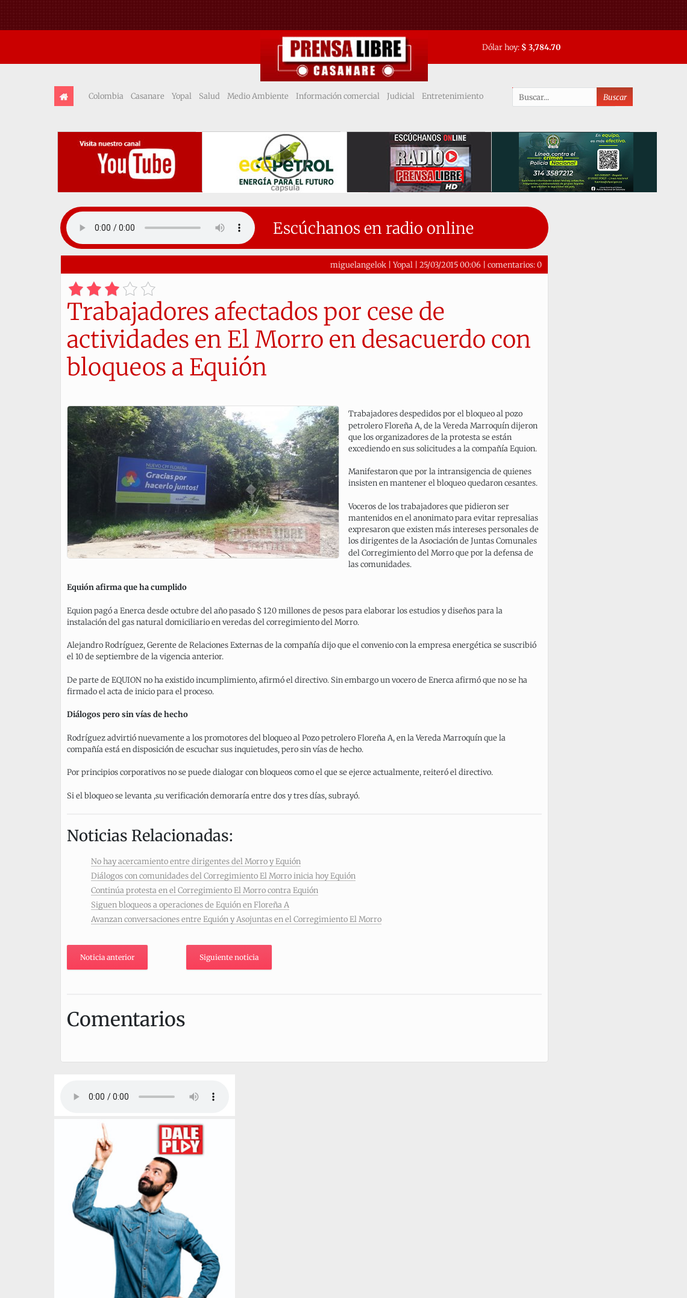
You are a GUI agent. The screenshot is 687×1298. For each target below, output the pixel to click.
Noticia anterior (107, 957)
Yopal (182, 96)
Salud (209, 96)
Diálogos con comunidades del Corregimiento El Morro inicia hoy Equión (223, 875)
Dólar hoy (500, 47)
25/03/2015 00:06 (450, 264)
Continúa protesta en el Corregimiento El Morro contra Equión (204, 890)
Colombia (106, 96)
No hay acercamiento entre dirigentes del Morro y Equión (196, 861)
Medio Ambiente (258, 96)
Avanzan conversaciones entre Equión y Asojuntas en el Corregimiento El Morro (236, 919)
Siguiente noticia (229, 957)
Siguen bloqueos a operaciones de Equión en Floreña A (190, 904)
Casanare (148, 96)
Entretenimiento (452, 96)
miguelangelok (358, 264)
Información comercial (338, 96)
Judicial (401, 96)
